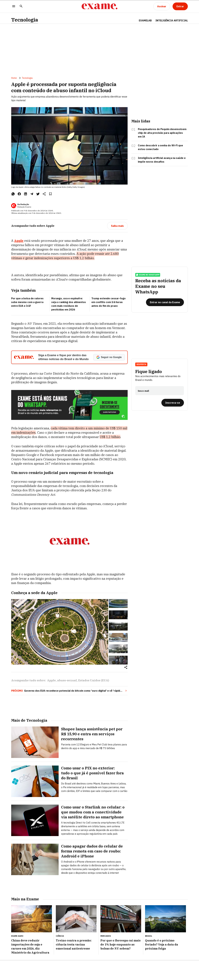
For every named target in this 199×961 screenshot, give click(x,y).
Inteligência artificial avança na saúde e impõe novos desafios (162, 159)
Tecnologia (24, 20)
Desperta (141, 364)
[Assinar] (161, 6)
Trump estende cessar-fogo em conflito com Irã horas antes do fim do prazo (108, 302)
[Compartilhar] (126, 667)
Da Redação (23, 204)
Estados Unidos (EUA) (93, 680)
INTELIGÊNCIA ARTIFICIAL (171, 20)
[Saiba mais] (117, 226)
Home (14, 78)
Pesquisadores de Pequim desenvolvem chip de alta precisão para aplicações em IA (162, 133)
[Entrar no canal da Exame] (165, 302)
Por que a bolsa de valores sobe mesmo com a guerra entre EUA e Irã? (27, 302)
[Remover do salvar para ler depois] (50, 194)
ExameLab (145, 20)
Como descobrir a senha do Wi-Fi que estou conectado (160, 147)
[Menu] (13, 6)
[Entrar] (180, 6)
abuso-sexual (67, 680)
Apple (18, 241)
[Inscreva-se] (172, 403)
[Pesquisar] (21, 6)
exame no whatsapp (148, 275)
